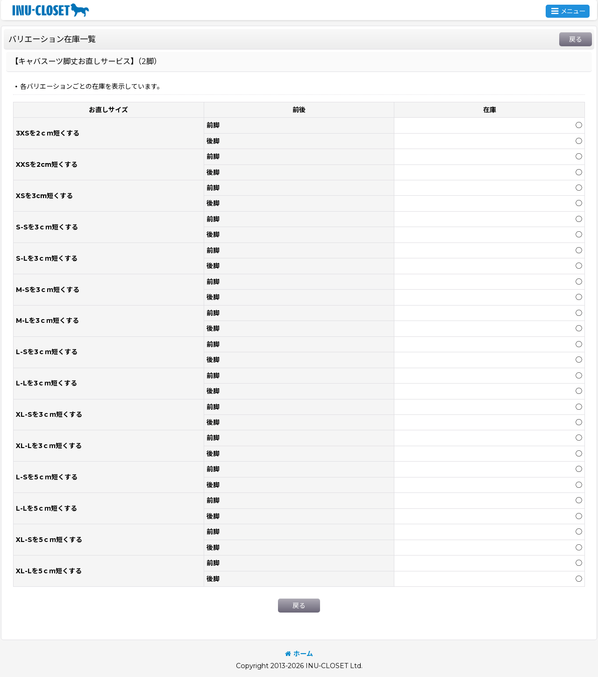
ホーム (299, 653)
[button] (568, 11)
